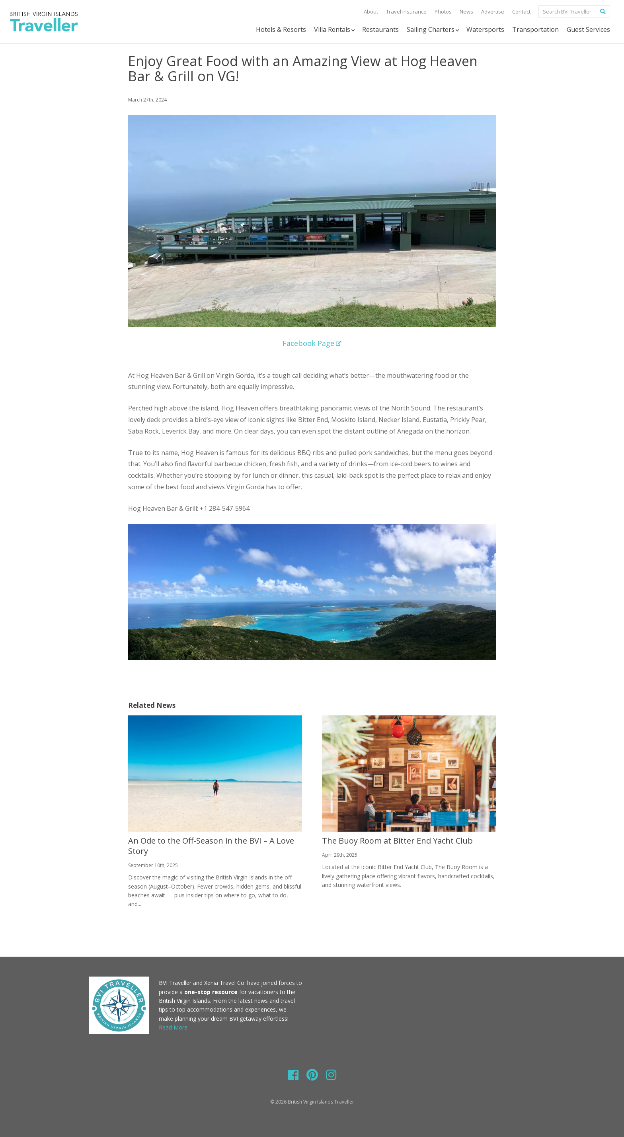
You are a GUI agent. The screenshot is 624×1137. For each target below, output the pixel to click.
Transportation (535, 29)
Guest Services (588, 29)
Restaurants (380, 29)
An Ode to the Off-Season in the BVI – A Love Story (211, 845)
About (371, 11)
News (466, 11)
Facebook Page (312, 343)
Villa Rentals (335, 29)
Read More (173, 1027)
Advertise (492, 11)
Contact (521, 11)
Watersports (485, 29)
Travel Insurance (406, 11)
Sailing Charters (433, 29)
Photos (443, 11)
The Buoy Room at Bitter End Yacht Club (397, 840)
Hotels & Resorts (281, 29)
